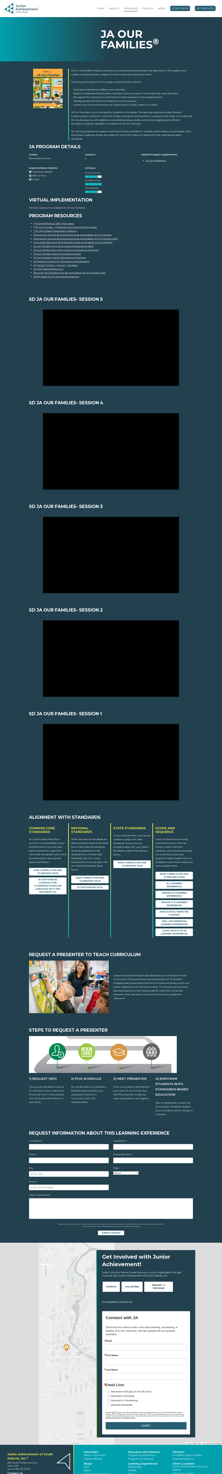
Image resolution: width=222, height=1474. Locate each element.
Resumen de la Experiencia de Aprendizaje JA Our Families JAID (69, 272)
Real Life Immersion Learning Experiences (174, 923)
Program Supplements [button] (141, 1455)
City (31, 1168)
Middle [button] (132, 1470)
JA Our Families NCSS (90, 887)
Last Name (120, 1140)
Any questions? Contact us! (117, 1301)
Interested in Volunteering (124, 1400)
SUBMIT (146, 1425)
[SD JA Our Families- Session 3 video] (111, 555)
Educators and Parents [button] (144, 1452)
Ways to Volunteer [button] (95, 1455)
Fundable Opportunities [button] (186, 1455)
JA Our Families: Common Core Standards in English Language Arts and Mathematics (48, 885)
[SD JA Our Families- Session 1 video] (111, 762)
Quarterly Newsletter (122, 1405)
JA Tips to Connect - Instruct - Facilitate (55, 265)
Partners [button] (178, 1452)
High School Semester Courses (174, 913)
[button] (118, 8)
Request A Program (158, 1286)
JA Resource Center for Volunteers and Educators (61, 261)
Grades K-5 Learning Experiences (174, 894)
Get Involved (205, 8)
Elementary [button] (135, 1466)
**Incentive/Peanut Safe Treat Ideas (53, 223)
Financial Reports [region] (182, 1458)
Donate (111, 1286)
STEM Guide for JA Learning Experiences (56, 276)
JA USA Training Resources (48, 269)
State (116, 1168)
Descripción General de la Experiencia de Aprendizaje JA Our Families (72, 234)
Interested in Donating (122, 1396)
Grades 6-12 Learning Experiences (174, 904)
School (33, 1181)
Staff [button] (86, 1466)
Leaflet (188, 1443)
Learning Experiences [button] (143, 1463)
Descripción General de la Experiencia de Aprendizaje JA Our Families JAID (75, 238)
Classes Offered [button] (93, 1458)
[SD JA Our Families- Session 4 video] (111, 451)
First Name (36, 1140)
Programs (131, 8)
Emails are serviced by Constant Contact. (121, 1418)
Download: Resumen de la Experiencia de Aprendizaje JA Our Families (72, 242)
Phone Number (123, 1154)
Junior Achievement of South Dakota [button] (189, 1468)
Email (33, 1154)
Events (147, 8)
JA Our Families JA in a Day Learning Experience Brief (63, 246)
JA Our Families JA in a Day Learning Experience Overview (66, 250)
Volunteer (132, 1286)
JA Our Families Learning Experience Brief (57, 254)
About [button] (88, 1463)
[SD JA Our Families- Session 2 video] (111, 658)
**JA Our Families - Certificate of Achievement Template (65, 227)
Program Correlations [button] (140, 1458)
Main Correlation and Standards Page (48, 872)
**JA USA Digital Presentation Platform (55, 231)
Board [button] (87, 1470)
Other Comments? (39, 1195)
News (161, 8)
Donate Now (180, 8)
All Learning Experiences (174, 885)
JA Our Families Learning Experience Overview (59, 257)
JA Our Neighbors (156, 160)
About (113, 8)
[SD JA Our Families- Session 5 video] (111, 348)
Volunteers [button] (91, 1452)
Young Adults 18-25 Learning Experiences (174, 932)
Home (101, 8)
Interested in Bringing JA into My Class (131, 1391)
